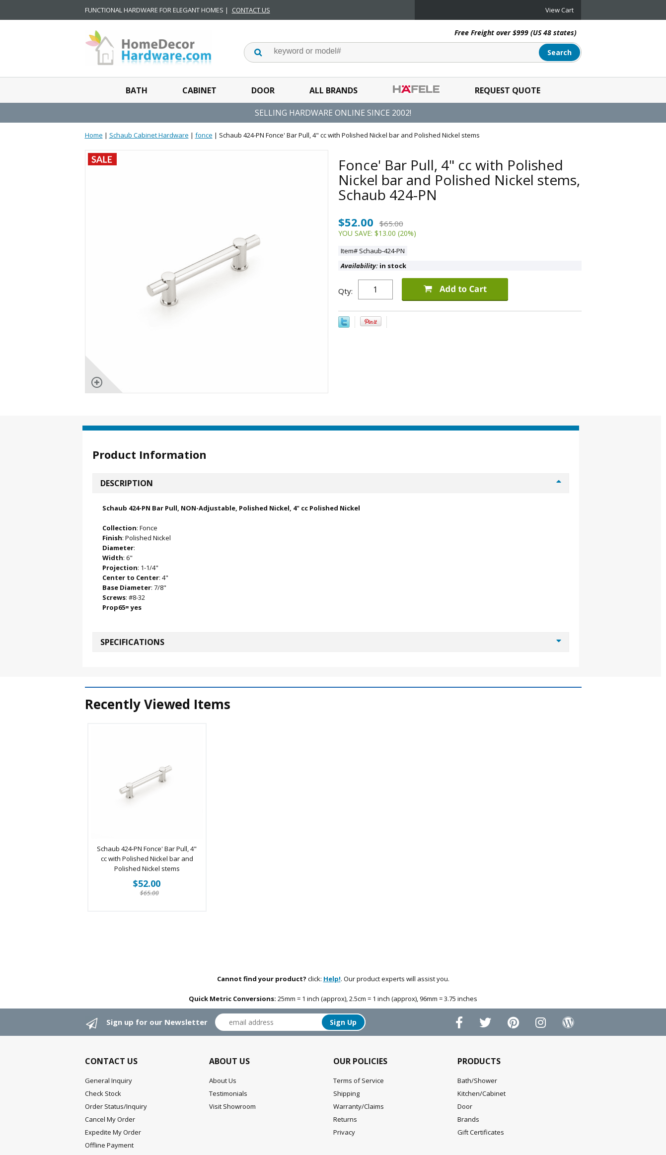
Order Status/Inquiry (116, 1106)
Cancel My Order (110, 1119)
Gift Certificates (480, 1132)
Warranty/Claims (358, 1106)
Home (94, 135)
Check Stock (103, 1093)
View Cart (559, 9)
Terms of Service (358, 1080)
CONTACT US (251, 9)
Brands (468, 1119)
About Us (222, 1080)
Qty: (345, 291)
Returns (345, 1119)
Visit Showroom (232, 1106)
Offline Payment (109, 1145)
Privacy (344, 1132)
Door (263, 90)
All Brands (333, 90)
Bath (137, 90)
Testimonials (228, 1093)
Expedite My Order (113, 1132)
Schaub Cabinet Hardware (149, 135)
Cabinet (199, 90)
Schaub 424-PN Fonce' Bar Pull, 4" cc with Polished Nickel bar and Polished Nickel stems (147, 858)
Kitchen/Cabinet (481, 1093)
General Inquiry (108, 1080)
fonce (204, 135)
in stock (373, 265)
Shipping (346, 1093)
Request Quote (507, 90)
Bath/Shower (477, 1080)
